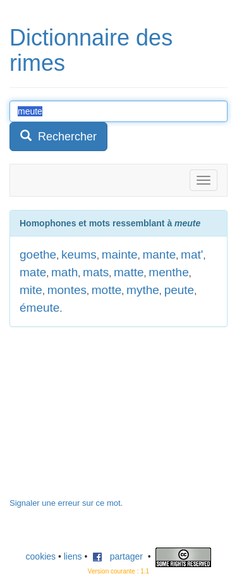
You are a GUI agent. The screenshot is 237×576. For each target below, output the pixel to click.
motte (107, 290)
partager (117, 556)
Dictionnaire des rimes (91, 50)
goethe (38, 254)
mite (31, 290)
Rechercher (58, 136)
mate (33, 272)
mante (159, 254)
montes (67, 290)
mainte (120, 254)
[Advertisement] (104, 419)
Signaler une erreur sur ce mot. (66, 503)
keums (79, 254)
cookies (41, 556)
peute (179, 290)
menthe (168, 272)
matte (129, 272)
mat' (192, 254)
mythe (142, 290)
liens (73, 556)
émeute (39, 307)
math (64, 272)
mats (96, 272)
